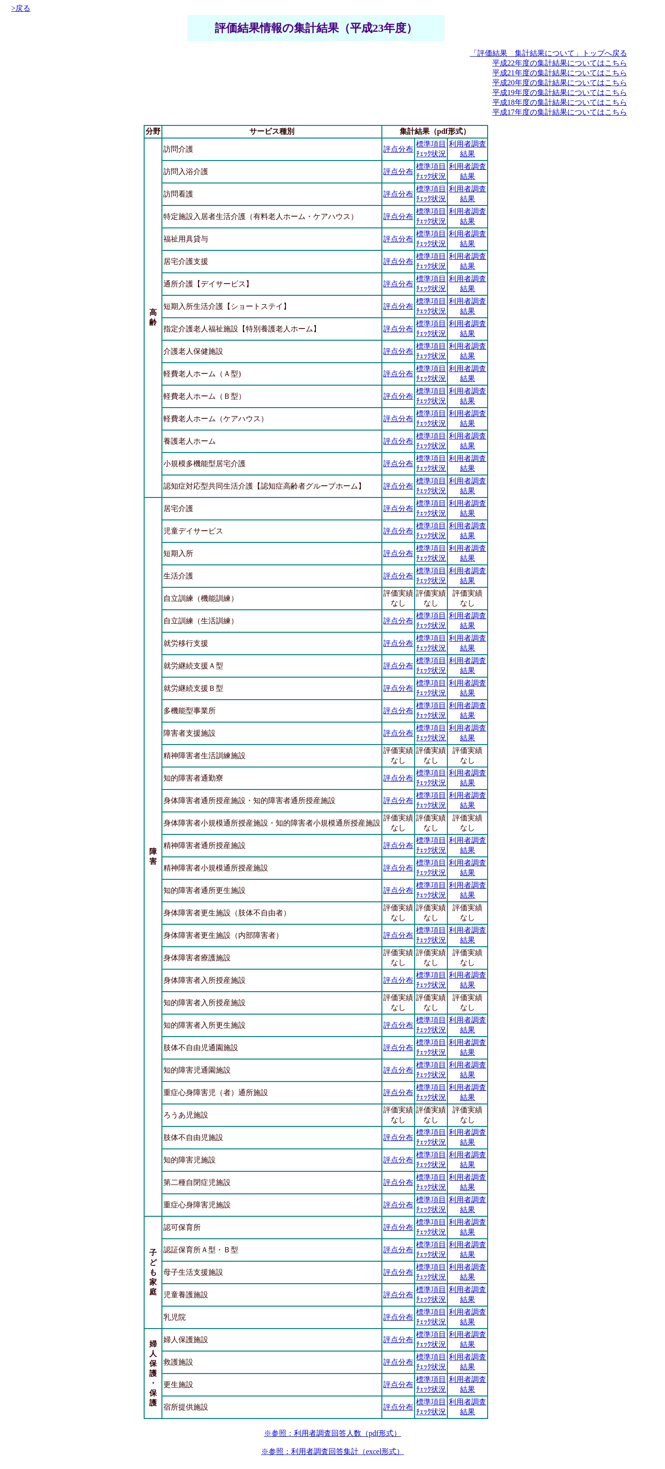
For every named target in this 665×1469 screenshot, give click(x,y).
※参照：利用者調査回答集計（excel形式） (332, 1451)
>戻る (20, 8)
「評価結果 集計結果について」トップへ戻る (548, 53)
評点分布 (398, 149)
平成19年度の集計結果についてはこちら (559, 92)
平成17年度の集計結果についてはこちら (559, 112)
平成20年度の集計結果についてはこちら (559, 83)
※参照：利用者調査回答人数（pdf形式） (332, 1433)
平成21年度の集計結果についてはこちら (559, 73)
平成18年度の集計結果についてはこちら (559, 102)
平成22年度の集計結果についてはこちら (559, 63)
